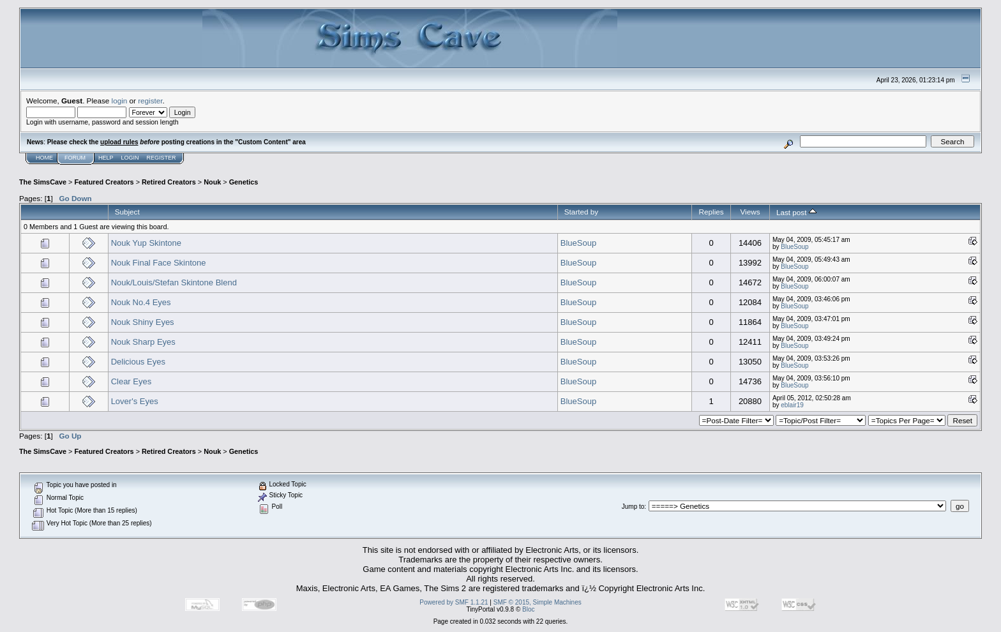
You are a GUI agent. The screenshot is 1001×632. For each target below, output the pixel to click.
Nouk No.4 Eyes (141, 302)
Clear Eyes (131, 381)
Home (44, 157)
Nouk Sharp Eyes (143, 342)
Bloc (528, 609)
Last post (796, 212)
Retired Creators (169, 182)
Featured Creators (103, 182)
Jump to (633, 506)
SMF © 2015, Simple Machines (537, 602)
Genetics (244, 182)
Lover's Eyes (134, 401)
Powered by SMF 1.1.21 (453, 602)
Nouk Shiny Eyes (142, 322)
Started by (581, 211)
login (120, 100)
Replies (711, 211)
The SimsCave (42, 182)
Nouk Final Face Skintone (158, 262)
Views (750, 211)
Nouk (212, 182)
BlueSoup (578, 243)
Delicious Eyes (138, 361)
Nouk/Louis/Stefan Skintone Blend (174, 282)
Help (106, 157)
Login (130, 157)
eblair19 (792, 405)
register (150, 100)
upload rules (119, 142)
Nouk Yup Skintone (146, 243)
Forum (75, 157)
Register (161, 157)
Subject (127, 211)
